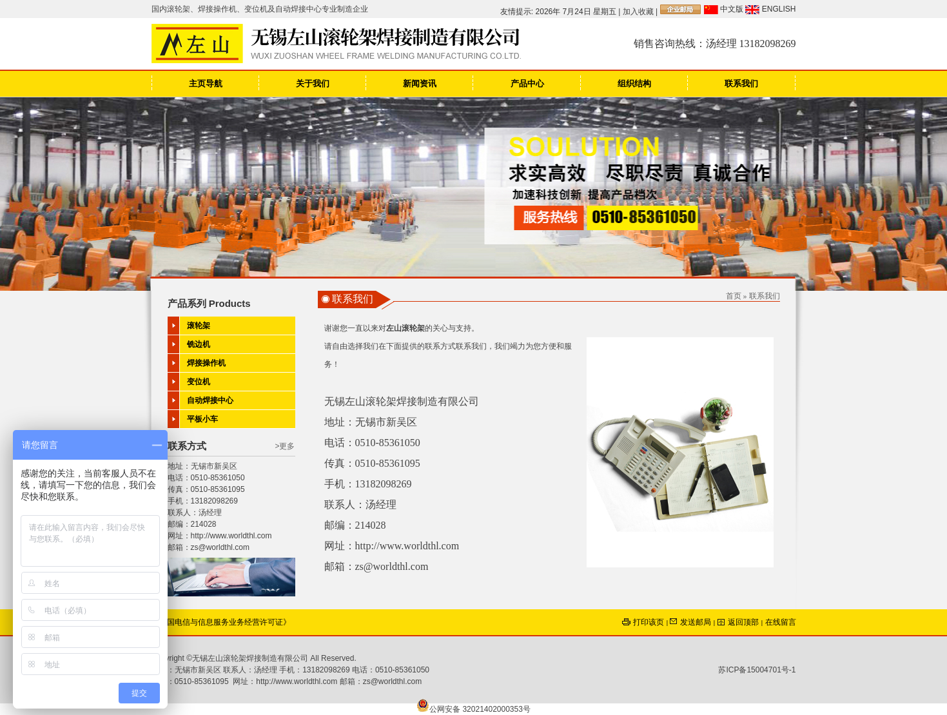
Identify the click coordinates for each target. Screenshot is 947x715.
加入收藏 (638, 11)
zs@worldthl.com (220, 547)
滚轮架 (198, 325)
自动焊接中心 (210, 400)
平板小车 (202, 419)
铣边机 (198, 344)
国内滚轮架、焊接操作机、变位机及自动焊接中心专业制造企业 (259, 9)
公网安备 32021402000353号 (473, 709)
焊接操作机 (206, 362)
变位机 (198, 381)
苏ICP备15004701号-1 (757, 669)
